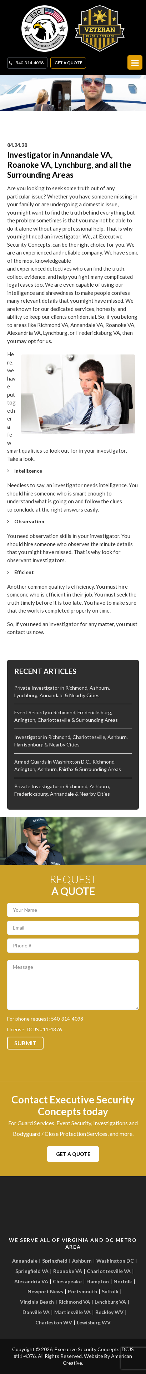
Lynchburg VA (110, 1302)
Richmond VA (74, 1302)
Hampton (97, 1281)
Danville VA (36, 1312)
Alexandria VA (31, 1281)
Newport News (45, 1291)
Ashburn (82, 1261)
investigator (111, 450)
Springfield (54, 1261)
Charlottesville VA (109, 1271)
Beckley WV (109, 1312)
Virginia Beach (37, 1302)
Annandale (24, 1261)
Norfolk (123, 1281)
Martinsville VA (72, 1312)
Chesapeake (67, 1281)
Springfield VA (32, 1271)
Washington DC (115, 1261)
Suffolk (110, 1291)
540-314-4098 (30, 62)
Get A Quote (68, 62)
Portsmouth (82, 1291)
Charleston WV (53, 1322)
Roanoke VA (67, 1271)
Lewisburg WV (94, 1322)
